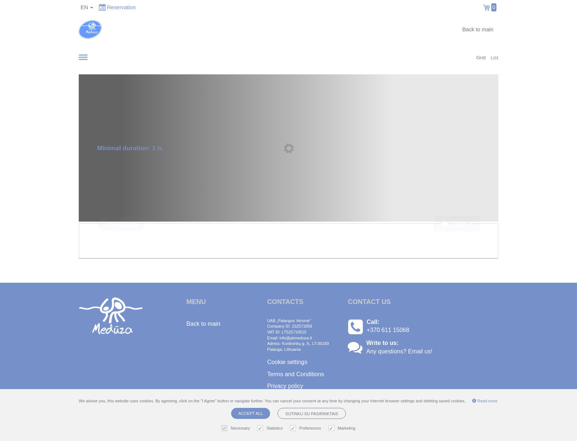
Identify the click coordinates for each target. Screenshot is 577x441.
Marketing (342, 428)
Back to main (477, 29)
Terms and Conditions (295, 374)
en (87, 7)
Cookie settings (287, 362)
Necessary (236, 428)
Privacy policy (285, 386)
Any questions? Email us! (399, 351)
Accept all (250, 413)
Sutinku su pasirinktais (311, 414)
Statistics (271, 428)
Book (457, 224)
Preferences (306, 428)
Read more (484, 401)
